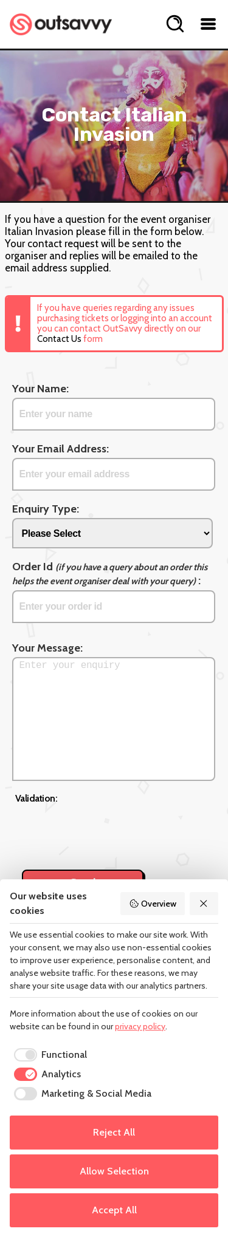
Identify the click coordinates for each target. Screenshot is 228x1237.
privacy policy (140, 1026)
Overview (152, 903)
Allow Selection (114, 1171)
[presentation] (107, 830)
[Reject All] (204, 903)
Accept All (114, 1210)
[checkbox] (48, 1055)
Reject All (114, 1132)
